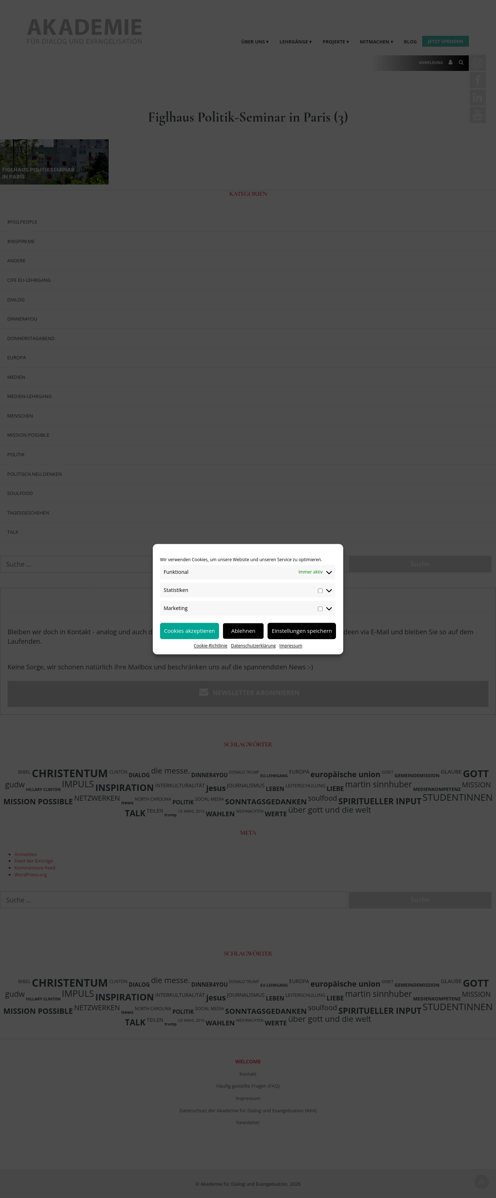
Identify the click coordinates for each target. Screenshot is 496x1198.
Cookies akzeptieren (189, 630)
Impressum (290, 646)
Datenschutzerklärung (253, 646)
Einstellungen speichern (302, 630)
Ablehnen (243, 630)
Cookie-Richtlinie (210, 646)
